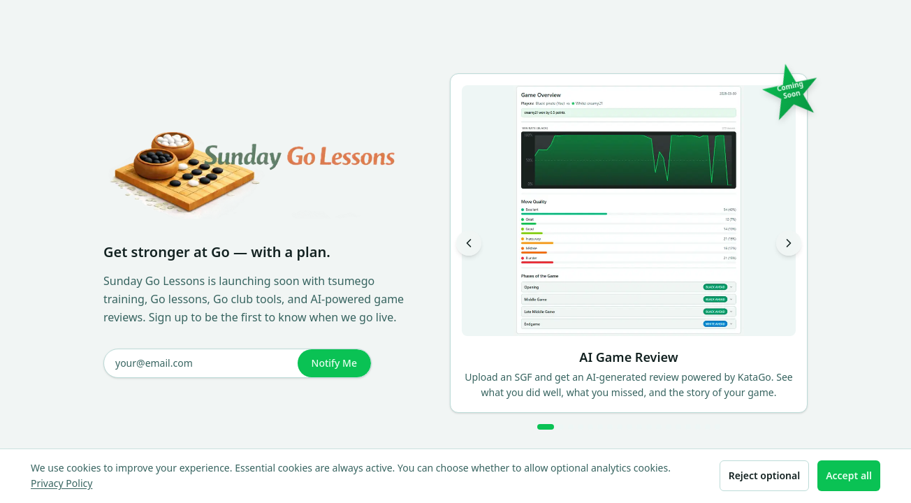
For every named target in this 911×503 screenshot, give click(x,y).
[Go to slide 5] (590, 427)
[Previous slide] (468, 243)
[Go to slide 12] (659, 427)
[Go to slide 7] (610, 427)
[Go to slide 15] (688, 427)
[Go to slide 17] (707, 427)
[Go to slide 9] (629, 427)
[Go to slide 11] (649, 427)
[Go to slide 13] (668, 427)
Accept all (849, 475)
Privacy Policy (61, 483)
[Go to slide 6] (600, 427)
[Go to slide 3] (571, 427)
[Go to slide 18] (717, 427)
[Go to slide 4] (580, 427)
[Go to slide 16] (698, 427)
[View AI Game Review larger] (629, 210)
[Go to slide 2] (561, 427)
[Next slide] (788, 243)
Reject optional (764, 475)
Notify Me (334, 363)
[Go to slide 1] (545, 427)
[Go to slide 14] (678, 427)
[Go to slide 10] (639, 427)
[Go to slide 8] (619, 427)
